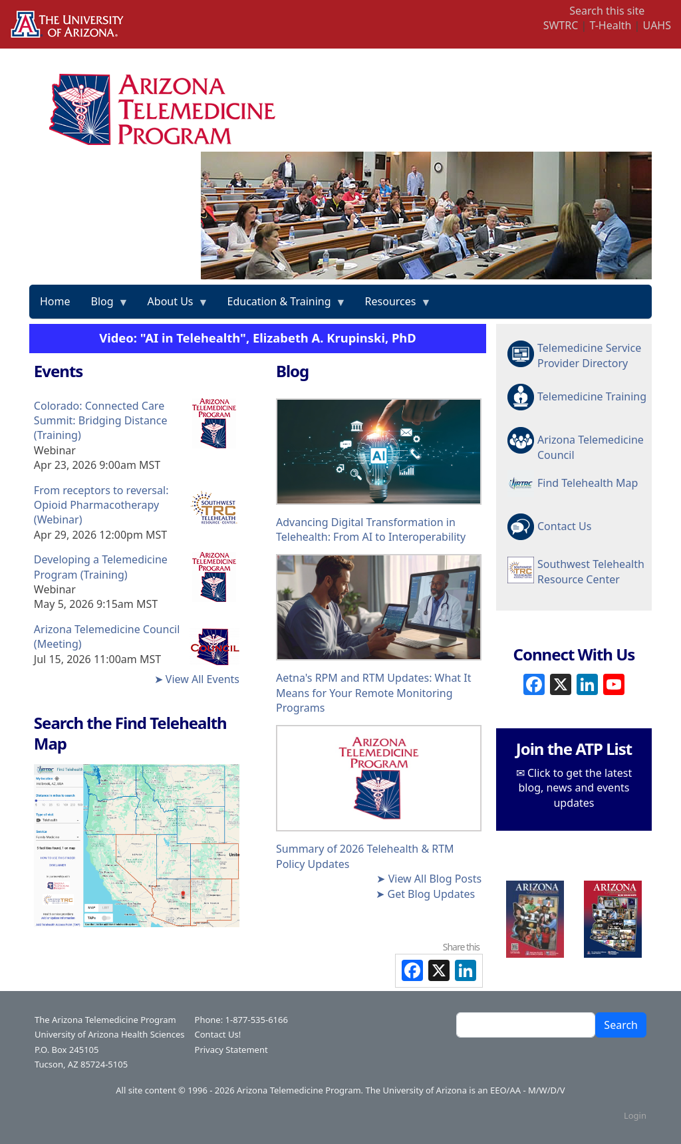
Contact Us (564, 526)
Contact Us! (218, 1034)
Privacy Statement (231, 1050)
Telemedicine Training (591, 396)
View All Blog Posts (434, 878)
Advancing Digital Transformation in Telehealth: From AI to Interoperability (371, 529)
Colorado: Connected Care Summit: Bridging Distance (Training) (101, 420)
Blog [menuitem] (105, 306)
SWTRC (561, 25)
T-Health (610, 25)
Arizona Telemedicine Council (590, 446)
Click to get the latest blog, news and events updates (575, 788)
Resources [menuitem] (393, 306)
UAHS (657, 25)
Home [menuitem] (55, 301)
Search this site (606, 10)
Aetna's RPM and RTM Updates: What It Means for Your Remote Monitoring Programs (374, 692)
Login (635, 1115)
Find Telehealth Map (587, 483)
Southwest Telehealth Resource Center (590, 571)
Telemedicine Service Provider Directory (589, 355)
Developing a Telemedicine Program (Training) (101, 566)
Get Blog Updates (432, 894)
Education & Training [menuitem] (281, 306)
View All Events (202, 679)
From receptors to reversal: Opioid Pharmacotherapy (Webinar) (101, 505)
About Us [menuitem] (173, 306)
